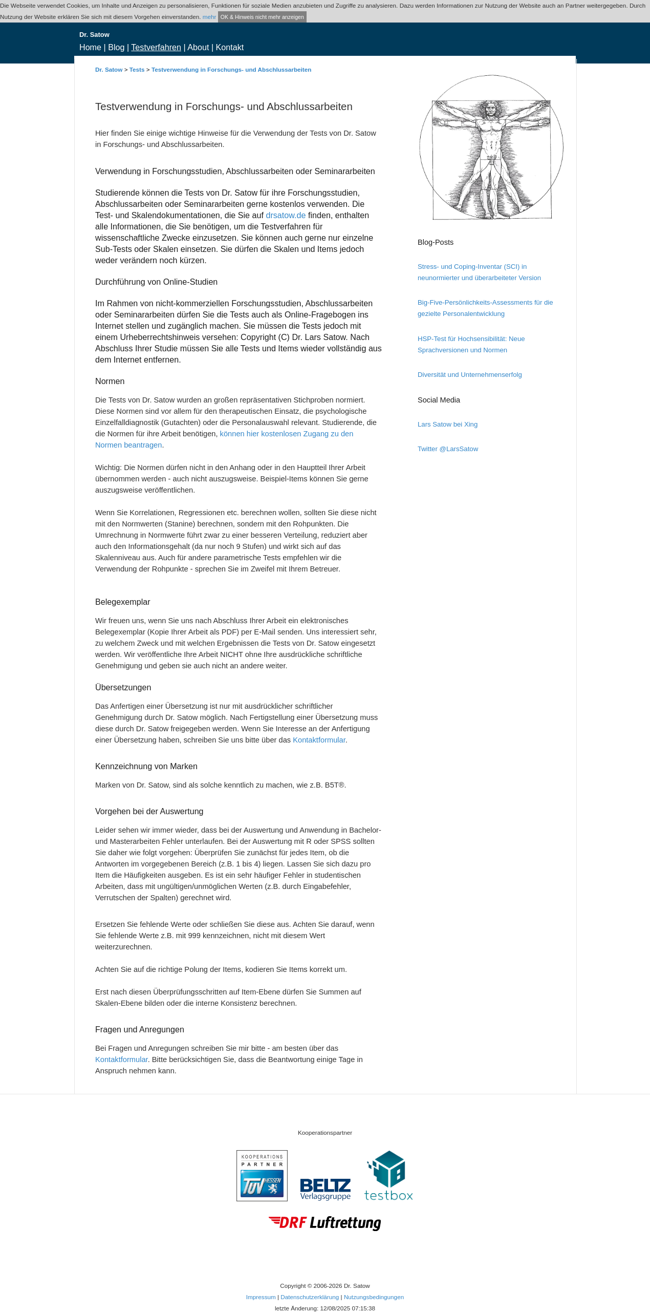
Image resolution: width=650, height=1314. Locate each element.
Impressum (261, 1297)
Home (90, 47)
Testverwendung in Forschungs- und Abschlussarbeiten (231, 69)
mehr (209, 16)
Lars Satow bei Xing (448, 424)
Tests (137, 69)
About (198, 47)
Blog (116, 47)
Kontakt (230, 47)
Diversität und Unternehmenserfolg (470, 374)
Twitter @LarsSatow (448, 449)
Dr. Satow (108, 69)
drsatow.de (286, 215)
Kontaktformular (319, 740)
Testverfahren (156, 47)
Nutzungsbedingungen (374, 1297)
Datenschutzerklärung (309, 1297)
